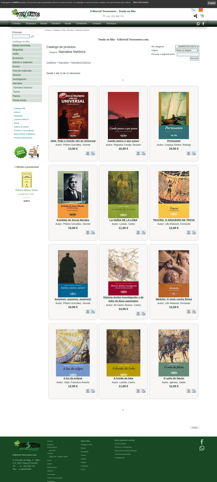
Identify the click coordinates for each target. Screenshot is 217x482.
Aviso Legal (51, 468)
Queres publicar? (121, 437)
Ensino (16, 66)
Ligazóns (50, 465)
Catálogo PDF (20, 108)
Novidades (18, 116)
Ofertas (83, 442)
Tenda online (85, 435)
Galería (49, 457)
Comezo (16, 23)
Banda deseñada (21, 45)
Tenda (43, 23)
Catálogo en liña (59, 30)
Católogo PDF (120, 452)
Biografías (18, 49)
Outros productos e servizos (124, 434)
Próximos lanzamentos (23, 138)
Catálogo (51, 62)
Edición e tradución (23, 62)
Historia (17, 75)
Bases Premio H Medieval (24, 134)
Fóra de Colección (22, 70)
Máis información (140, 2)
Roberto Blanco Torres (26, 190)
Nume (17, 91)
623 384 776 (115, 16)
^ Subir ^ (194, 413)
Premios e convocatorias (24, 130)
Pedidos (83, 456)
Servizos (111, 23)
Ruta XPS (52, 444)
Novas (16, 123)
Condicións (81, 23)
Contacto (96, 23)
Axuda (68, 23)
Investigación (19, 79)
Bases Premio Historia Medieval (126, 444)
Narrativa (17, 83)
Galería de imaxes (21, 127)
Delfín (16, 54)
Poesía (16, 96)
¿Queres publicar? (21, 119)
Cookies (50, 479)
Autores (17, 112)
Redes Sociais (52, 461)
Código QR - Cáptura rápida (58, 450)
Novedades (85, 445)
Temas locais (19, 100)
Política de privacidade (55, 472)
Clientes (55, 23)
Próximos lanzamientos (123, 448)
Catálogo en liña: (21, 41)
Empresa (30, 23)
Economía (18, 58)
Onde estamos (52, 441)
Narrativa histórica (23, 87)
